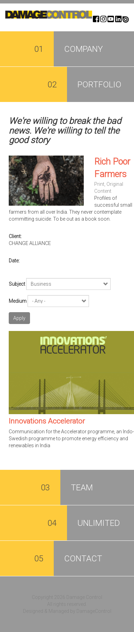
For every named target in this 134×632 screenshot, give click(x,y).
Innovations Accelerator (47, 421)
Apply (19, 318)
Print (99, 184)
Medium (18, 301)
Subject (17, 284)
